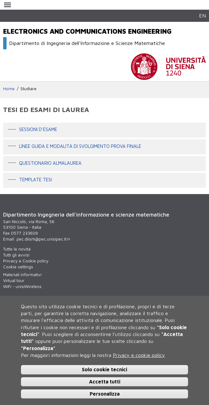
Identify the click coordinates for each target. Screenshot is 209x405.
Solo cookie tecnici (104, 369)
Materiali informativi (22, 274)
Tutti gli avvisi (16, 254)
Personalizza (105, 394)
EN (202, 15)
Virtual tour (13, 280)
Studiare (28, 88)
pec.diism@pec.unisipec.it (43, 239)
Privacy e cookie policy (139, 355)
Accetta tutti (104, 381)
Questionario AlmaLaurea (50, 163)
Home (9, 88)
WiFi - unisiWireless (22, 286)
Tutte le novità (17, 248)
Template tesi (35, 180)
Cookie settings (18, 266)
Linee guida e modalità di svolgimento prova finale (80, 146)
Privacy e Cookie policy (25, 260)
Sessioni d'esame (38, 129)
